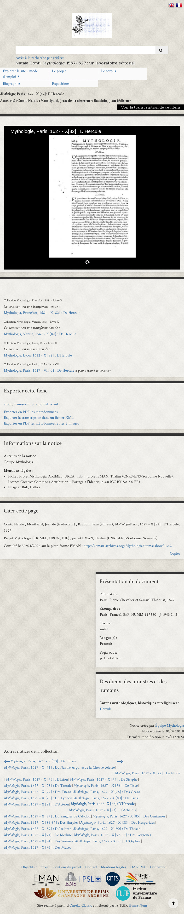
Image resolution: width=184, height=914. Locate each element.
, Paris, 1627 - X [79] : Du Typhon (38, 797)
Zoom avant (66, 262)
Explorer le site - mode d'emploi (20, 73)
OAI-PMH (138, 866)
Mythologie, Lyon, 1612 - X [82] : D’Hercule (38, 355)
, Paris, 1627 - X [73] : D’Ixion (37, 779)
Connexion (158, 866)
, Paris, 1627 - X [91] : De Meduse (38, 834)
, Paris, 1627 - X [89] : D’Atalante (37, 828)
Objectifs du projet (35, 866)
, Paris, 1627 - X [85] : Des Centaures (128, 816)
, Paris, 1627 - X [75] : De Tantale (38, 785)
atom (8, 404)
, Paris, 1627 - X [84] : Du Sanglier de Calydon (47, 816)
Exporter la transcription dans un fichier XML (39, 417)
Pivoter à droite (87, 262)
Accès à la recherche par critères (40, 57)
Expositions (60, 83)
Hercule (106, 708)
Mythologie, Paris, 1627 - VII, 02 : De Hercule (39, 370)
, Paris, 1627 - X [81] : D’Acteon (36, 804)
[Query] (92, 50)
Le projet (59, 70)
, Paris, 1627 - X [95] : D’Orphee (107, 841)
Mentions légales (113, 866)
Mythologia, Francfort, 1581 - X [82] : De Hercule (42, 312)
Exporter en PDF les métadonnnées (31, 411)
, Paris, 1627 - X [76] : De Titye (106, 785)
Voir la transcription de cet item (150, 107)
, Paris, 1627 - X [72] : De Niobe (147, 773)
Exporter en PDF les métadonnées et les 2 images (41, 423)
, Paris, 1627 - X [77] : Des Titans (37, 791)
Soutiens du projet (67, 866)
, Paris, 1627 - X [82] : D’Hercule (103, 804)
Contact (91, 866)
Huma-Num (138, 905)
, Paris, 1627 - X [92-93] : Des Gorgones (112, 834)
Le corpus (108, 70)
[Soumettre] (161, 50)
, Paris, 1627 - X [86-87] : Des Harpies (41, 822)
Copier (175, 553)
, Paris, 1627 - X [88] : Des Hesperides (117, 822)
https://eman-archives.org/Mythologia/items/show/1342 (128, 545)
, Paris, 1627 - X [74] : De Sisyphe (104, 779)
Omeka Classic (80, 905)
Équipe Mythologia (169, 725)
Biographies (12, 83)
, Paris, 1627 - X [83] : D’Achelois (102, 809)
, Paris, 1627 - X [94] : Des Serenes (38, 841)
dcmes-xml (22, 404)
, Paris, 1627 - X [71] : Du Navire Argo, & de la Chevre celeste (59, 767)
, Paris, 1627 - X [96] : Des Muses (37, 847)
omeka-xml (49, 404)
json (35, 404)
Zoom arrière (76, 262)
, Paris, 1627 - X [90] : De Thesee (106, 828)
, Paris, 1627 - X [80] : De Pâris (106, 797)
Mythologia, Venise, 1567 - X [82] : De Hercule (40, 333)
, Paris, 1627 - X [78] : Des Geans (106, 791)
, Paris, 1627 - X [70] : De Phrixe (43, 761)
